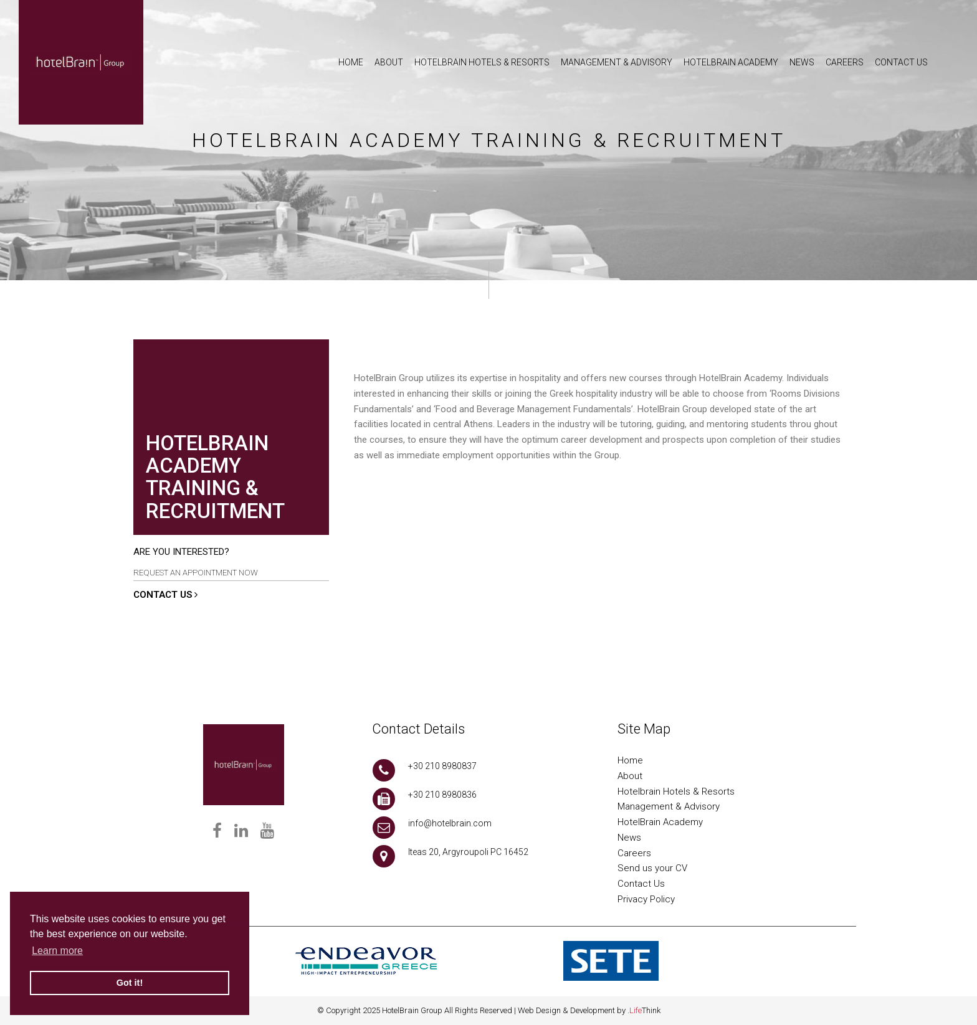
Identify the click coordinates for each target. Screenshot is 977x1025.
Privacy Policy (646, 899)
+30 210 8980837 (442, 766)
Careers (634, 853)
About (629, 776)
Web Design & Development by (589, 1010)
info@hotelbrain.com (450, 823)
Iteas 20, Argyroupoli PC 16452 (468, 852)
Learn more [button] (57, 950)
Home (630, 760)
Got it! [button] (130, 983)
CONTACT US (165, 594)
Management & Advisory (668, 806)
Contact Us (641, 883)
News (629, 837)
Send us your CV (652, 868)
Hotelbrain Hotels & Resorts (676, 791)
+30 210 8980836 (442, 795)
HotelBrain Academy (660, 822)
